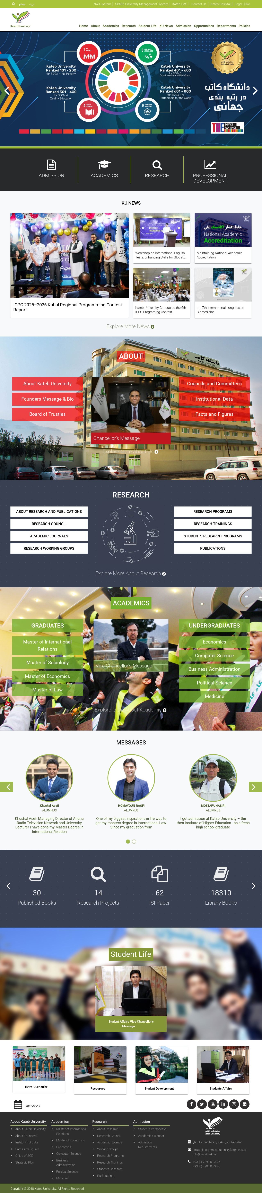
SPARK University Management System (141, 4)
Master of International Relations (71, 1130)
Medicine (62, 1177)
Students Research (110, 1168)
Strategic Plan (24, 1161)
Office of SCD (24, 1155)
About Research (108, 1128)
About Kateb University (30, 1128)
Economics (63, 1146)
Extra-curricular (36, 1086)
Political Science (67, 1171)
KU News (166, 26)
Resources (97, 1087)
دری (32, 4)
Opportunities (204, 26)
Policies (244, 26)
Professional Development (210, 172)
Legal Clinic (242, 4)
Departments (226, 26)
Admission (183, 26)
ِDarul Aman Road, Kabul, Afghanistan (217, 1141)
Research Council (109, 1135)
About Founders (25, 1135)
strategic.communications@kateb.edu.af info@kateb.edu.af (219, 1151)
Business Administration (65, 1162)
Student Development (159, 1087)
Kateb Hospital (220, 4)
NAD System (102, 4)
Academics (111, 26)
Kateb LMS (179, 4)
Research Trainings (110, 1161)
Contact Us (199, 4)
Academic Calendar (151, 1135)
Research (129, 26)
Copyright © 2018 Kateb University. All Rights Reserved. (47, 1188)
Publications (105, 1175)
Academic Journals (110, 1141)
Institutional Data (26, 1141)
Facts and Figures (27, 1148)
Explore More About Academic (131, 709)
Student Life (148, 26)
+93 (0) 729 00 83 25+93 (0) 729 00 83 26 (206, 1163)
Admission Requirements (147, 1144)
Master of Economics (70, 1139)
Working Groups (107, 1148)
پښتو (22, 4)
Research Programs (110, 1155)
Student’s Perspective (152, 1128)
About (95, 26)
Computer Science (68, 1153)
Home (83, 26)
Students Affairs (221, 1087)
